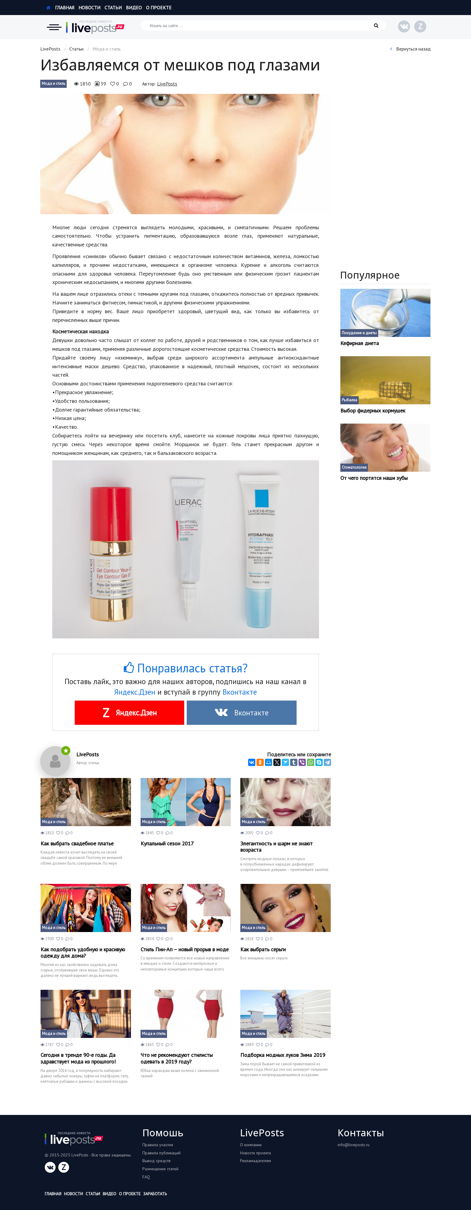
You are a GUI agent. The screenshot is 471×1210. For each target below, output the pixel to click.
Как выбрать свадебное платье (77, 843)
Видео (134, 8)
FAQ (146, 1177)
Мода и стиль (53, 83)
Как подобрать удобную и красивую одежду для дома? (83, 952)
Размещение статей (160, 1168)
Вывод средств (156, 1160)
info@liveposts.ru (353, 1144)
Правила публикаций (161, 1153)
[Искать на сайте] (263, 25)
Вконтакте (240, 692)
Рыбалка (349, 400)
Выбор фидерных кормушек (372, 410)
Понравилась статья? (186, 668)
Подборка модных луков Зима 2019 (282, 1055)
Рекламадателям (255, 1160)
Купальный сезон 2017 (167, 843)
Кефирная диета (359, 343)
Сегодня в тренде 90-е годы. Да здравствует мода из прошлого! (78, 1058)
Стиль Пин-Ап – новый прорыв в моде (185, 949)
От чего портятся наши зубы (374, 478)
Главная (60, 8)
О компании (251, 1144)
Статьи (113, 8)
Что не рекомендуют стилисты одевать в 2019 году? (177, 1058)
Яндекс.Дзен (134, 692)
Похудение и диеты (359, 332)
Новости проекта (255, 1153)
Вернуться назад (410, 49)
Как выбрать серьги (263, 949)
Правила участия (157, 1144)
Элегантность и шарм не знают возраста (276, 846)
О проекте (159, 8)
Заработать (155, 1193)
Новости (89, 8)
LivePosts (50, 49)
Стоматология (354, 467)
